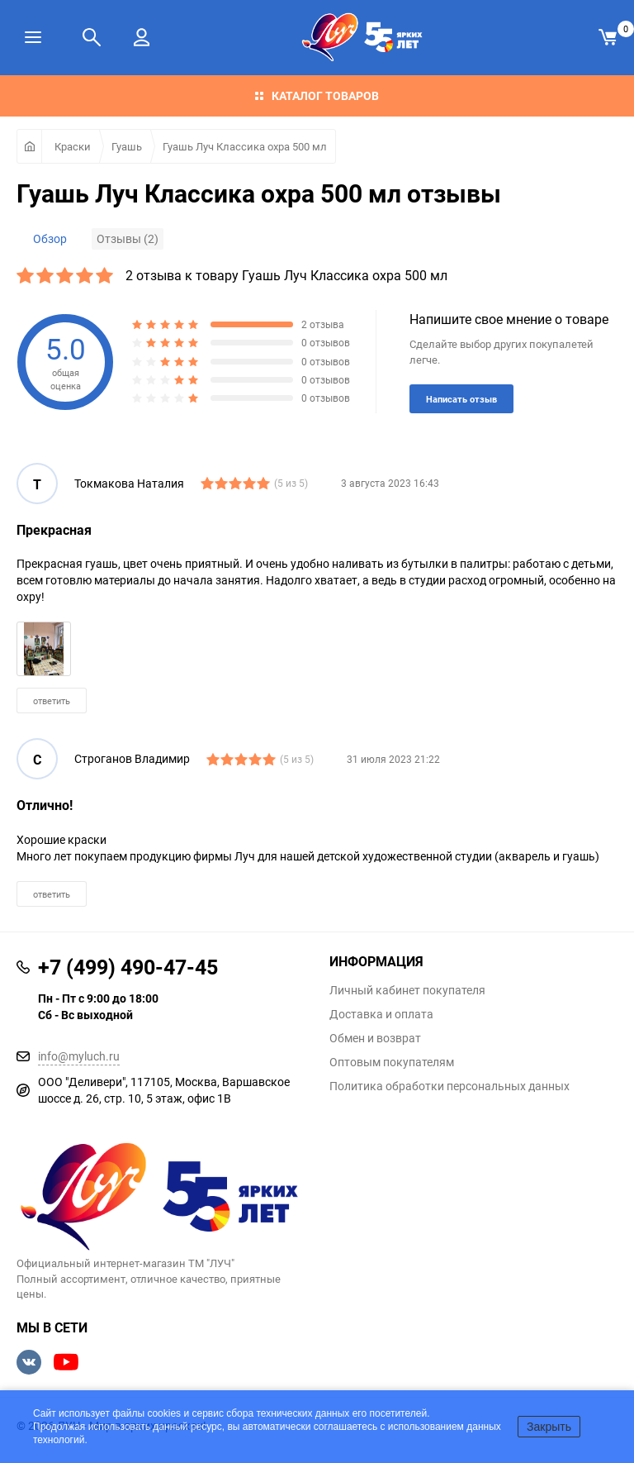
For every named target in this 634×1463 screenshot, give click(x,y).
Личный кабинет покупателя (407, 990)
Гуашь (126, 146)
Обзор (50, 238)
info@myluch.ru (79, 1056)
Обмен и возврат (375, 1038)
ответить (51, 700)
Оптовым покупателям (391, 1062)
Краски (72, 146)
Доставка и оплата (381, 1014)
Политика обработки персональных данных (449, 1086)
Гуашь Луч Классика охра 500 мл (245, 146)
